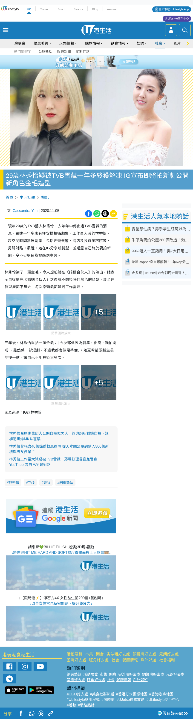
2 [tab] (91, 61)
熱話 (45, 197)
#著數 (71, 705)
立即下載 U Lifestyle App (174, 9)
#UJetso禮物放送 (130, 700)
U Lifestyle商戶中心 (177, 18)
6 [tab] (109, 61)
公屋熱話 (45, 51)
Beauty (78, 9)
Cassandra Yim (25, 211)
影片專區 (180, 43)
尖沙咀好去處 (118, 654)
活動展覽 (74, 654)
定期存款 (82, 51)
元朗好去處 (169, 654)
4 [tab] (100, 61)
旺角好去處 (99, 660)
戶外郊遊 (148, 660)
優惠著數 (41, 43)
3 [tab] (95, 61)
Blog (95, 9)
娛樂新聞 (64, 51)
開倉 (100, 654)
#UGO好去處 (77, 694)
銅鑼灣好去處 (144, 654)
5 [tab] (104, 61)
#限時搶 (108, 700)
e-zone (111, 9)
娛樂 (140, 43)
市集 (89, 654)
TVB (31, 482)
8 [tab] (100, 67)
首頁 (9, 197)
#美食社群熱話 (102, 694)
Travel (44, 9)
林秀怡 (14, 482)
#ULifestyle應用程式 (83, 700)
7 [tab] (95, 67)
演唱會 (19, 43)
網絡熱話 (66, 482)
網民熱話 (74, 674)
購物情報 (92, 43)
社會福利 (167, 660)
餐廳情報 (130, 660)
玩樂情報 (66, 43)
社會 (158, 43)
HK (29, 9)
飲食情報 (118, 43)
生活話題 (27, 197)
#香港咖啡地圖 (161, 694)
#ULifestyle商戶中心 (162, 700)
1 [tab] (86, 61)
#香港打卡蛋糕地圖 (131, 694)
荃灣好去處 (76, 660)
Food (61, 9)
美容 (46, 482)
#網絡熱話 (86, 705)
